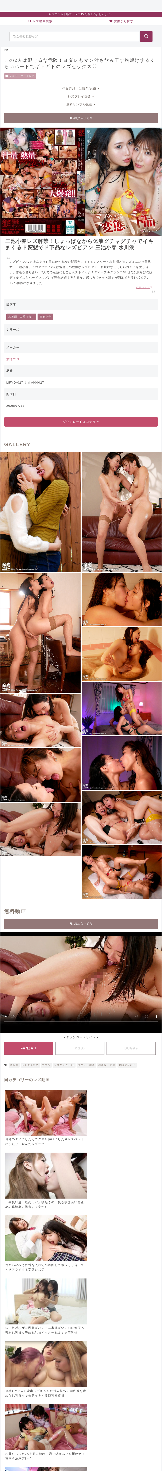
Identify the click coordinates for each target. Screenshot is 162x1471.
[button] (146, 36)
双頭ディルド (127, 1065)
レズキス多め (30, 1065)
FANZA (29, 1048)
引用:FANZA (144, 287)
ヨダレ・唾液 (86, 1065)
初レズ (14, 1065)
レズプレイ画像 (81, 96)
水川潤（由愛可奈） (21, 316)
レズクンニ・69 (64, 1065)
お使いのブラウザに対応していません (81, 981)
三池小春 (45, 316)
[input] (74, 36)
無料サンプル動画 (81, 104)
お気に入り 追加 (81, 118)
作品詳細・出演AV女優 (81, 88)
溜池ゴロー (14, 359)
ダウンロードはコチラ (81, 421)
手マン (46, 1065)
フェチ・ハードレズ (20, 75)
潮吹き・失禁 (106, 1065)
